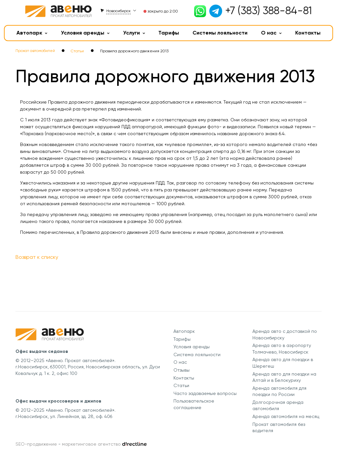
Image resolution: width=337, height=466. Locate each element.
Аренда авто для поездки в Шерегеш (282, 363)
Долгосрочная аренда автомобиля (277, 405)
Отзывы (181, 370)
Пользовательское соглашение (193, 404)
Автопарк (31, 33)
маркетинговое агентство (91, 444)
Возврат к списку (36, 257)
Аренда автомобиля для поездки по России (279, 391)
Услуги (134, 33)
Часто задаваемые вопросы (205, 393)
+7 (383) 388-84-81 (268, 11)
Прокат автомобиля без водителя (278, 427)
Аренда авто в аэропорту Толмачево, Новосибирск (281, 349)
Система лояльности (196, 354)
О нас (271, 33)
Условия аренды (85, 33)
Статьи (181, 385)
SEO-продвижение (36, 444)
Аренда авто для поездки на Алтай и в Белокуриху (284, 377)
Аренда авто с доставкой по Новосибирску (284, 334)
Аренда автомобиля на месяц (285, 416)
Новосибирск (118, 11)
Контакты (308, 33)
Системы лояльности (220, 33)
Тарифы (168, 33)
